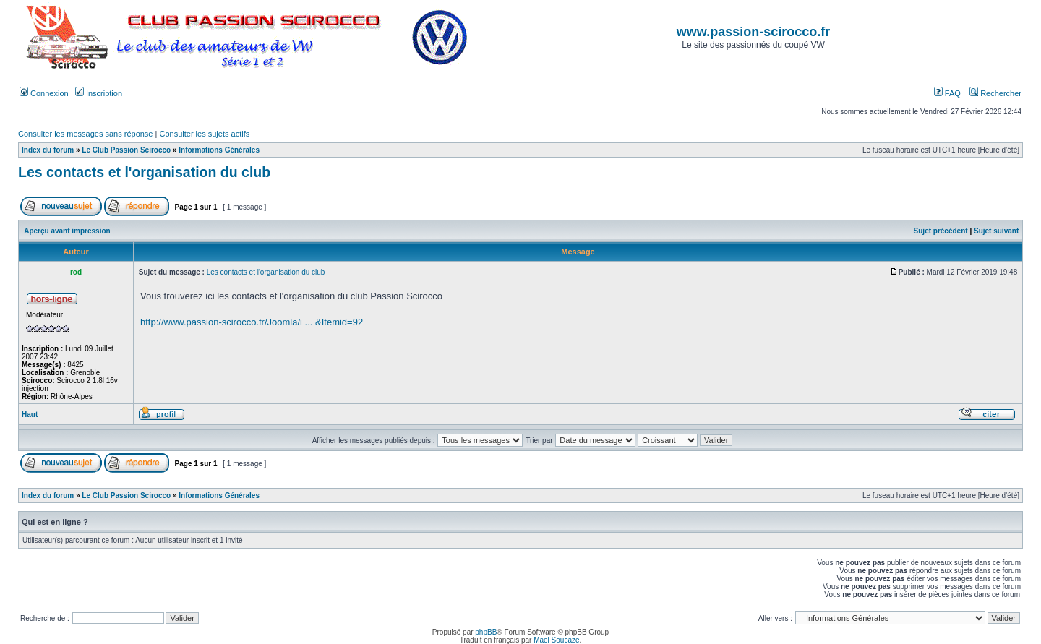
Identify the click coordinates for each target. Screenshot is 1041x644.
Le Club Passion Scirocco (126, 150)
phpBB (486, 632)
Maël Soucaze (556, 640)
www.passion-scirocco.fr (753, 32)
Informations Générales (219, 150)
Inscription (98, 93)
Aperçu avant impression (67, 231)
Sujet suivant (996, 231)
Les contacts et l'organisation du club (144, 172)
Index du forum (48, 150)
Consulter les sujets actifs (204, 133)
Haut (30, 414)
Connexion (44, 93)
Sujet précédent (941, 231)
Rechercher (995, 93)
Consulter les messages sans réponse (85, 133)
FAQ (947, 93)
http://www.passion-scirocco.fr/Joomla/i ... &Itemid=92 (251, 322)
